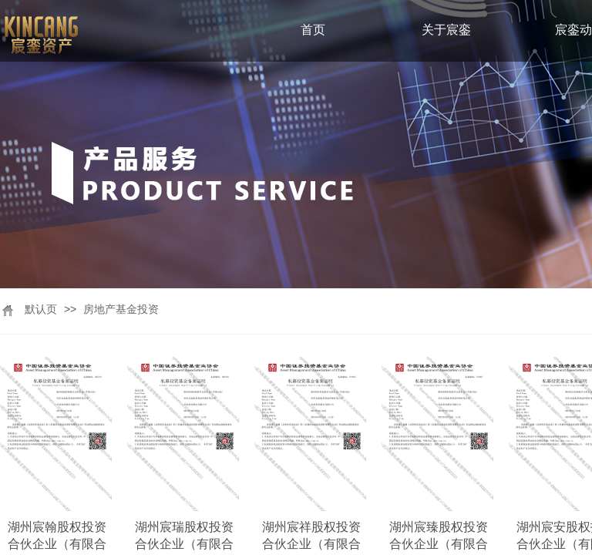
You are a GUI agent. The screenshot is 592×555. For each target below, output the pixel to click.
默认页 (41, 309)
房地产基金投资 (121, 309)
